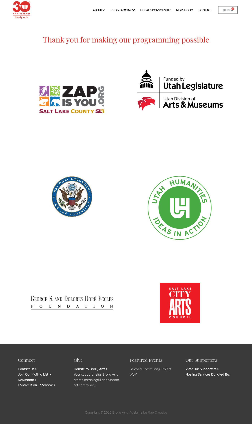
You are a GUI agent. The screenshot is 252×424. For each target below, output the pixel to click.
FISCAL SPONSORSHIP (155, 10)
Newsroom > (27, 380)
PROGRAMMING (123, 10)
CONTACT (205, 10)
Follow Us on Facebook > (37, 385)
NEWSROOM (184, 10)
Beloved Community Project (151, 369)
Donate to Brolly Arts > (91, 369)
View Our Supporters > (202, 369)
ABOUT (99, 10)
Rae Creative (157, 412)
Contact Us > (27, 369)
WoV (133, 374)
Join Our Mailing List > (34, 374)
